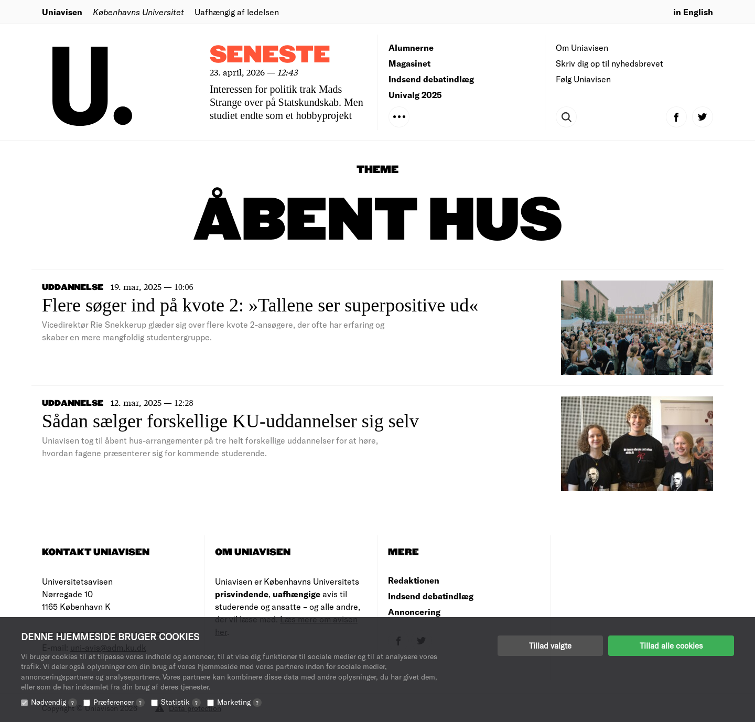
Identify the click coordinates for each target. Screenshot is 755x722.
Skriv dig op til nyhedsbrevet (609, 63)
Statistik (181, 701)
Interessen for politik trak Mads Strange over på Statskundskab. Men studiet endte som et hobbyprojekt (286, 102)
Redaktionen (413, 580)
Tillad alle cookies (671, 645)
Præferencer (119, 701)
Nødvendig (54, 701)
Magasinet (409, 63)
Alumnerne (411, 47)
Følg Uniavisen (583, 79)
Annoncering (414, 612)
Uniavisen (62, 12)
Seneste (270, 55)
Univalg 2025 (415, 95)
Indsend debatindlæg (431, 79)
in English (693, 12)
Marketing (239, 701)
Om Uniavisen (582, 47)
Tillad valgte (550, 645)
